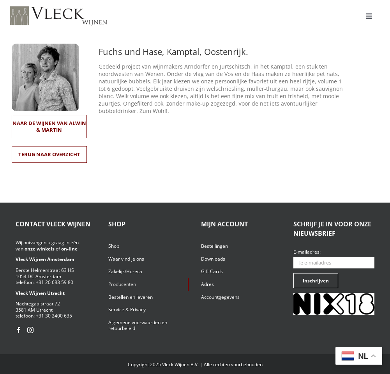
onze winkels (40, 248)
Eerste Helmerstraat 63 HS (45, 270)
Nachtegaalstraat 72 (38, 303)
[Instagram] (30, 330)
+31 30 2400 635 (54, 315)
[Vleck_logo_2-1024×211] (58, 8)
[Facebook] (19, 330)
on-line (69, 248)
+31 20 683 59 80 (54, 282)
